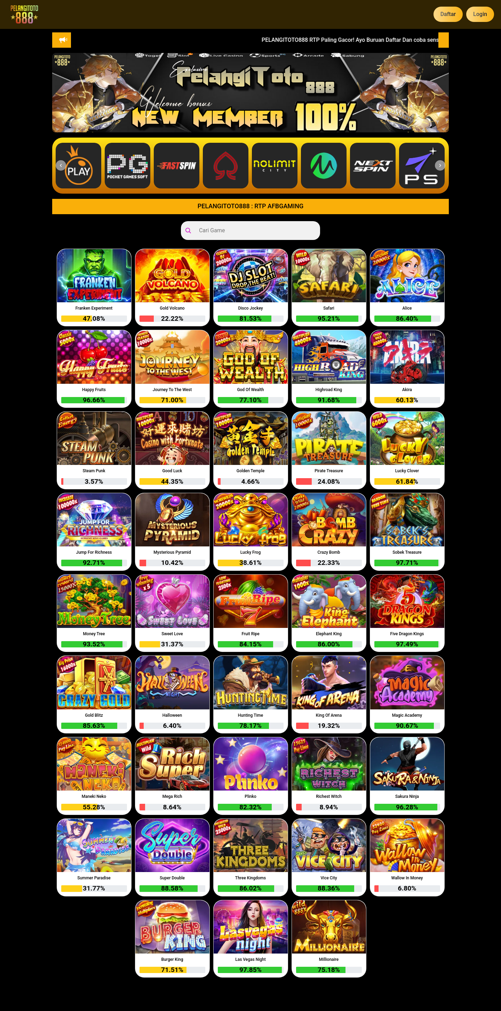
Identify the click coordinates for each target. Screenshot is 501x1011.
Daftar (448, 14)
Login (480, 14)
